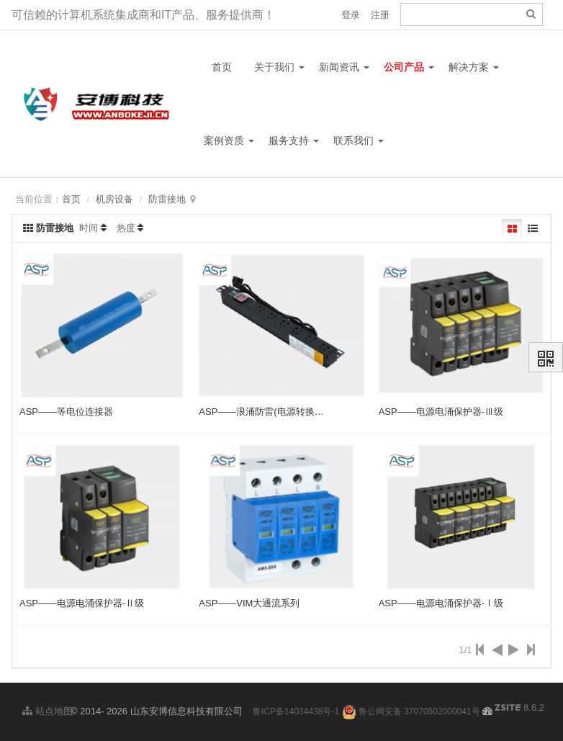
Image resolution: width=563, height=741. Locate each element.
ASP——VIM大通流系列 (249, 603)
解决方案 (474, 67)
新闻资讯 (344, 67)
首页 (222, 67)
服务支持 (294, 140)
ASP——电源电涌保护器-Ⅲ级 (441, 411)
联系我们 (358, 140)
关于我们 (279, 67)
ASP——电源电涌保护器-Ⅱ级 (81, 603)
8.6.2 (519, 708)
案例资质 (229, 140)
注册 (380, 14)
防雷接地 (167, 199)
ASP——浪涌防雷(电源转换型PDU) (272, 411)
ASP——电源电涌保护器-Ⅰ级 (441, 603)
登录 (350, 14)
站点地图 (47, 711)
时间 (88, 228)
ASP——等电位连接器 (66, 411)
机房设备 (114, 199)
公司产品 (409, 67)
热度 (126, 228)
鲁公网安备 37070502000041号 (411, 711)
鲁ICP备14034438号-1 (296, 711)
